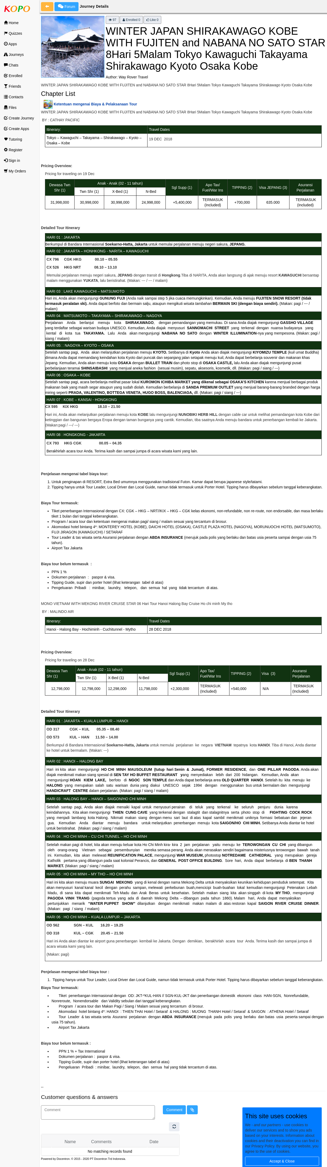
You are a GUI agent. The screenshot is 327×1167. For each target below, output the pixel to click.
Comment (174, 1110)
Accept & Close (282, 1161)
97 (112, 20)
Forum (66, 6)
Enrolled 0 (131, 20)
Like (152, 20)
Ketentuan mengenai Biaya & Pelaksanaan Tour (95, 104)
